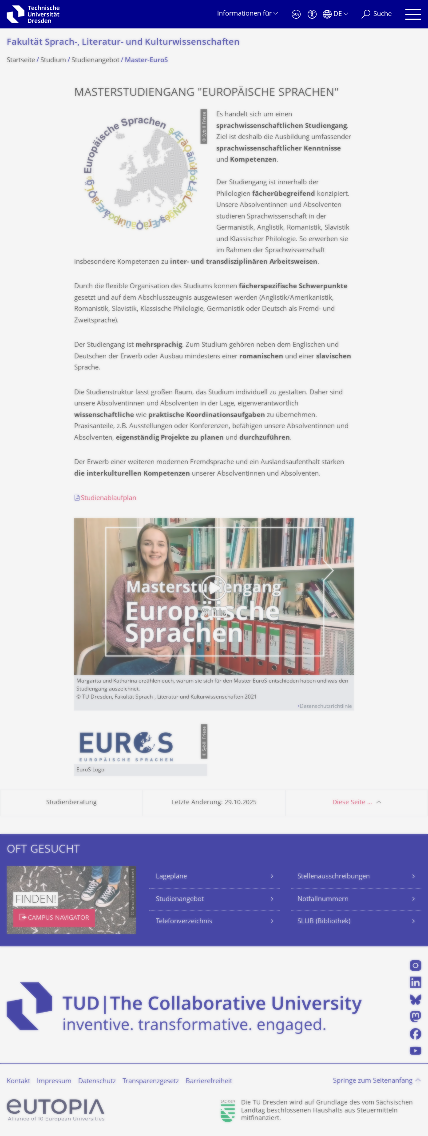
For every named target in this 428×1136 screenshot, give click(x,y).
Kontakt (18, 1081)
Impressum (54, 1081)
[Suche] (376, 14)
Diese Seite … (352, 803)
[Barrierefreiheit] (312, 14)
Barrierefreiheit (209, 1081)
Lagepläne (171, 877)
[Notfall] (296, 14)
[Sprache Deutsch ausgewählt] (335, 14)
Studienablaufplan (108, 498)
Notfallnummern (323, 899)
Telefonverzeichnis (184, 921)
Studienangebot (180, 899)
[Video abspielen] (214, 596)
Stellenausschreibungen (333, 877)
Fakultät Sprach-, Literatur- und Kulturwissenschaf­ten (123, 43)
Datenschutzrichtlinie (326, 706)
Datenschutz (97, 1081)
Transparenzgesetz (151, 1081)
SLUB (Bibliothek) (323, 921)
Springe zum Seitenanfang (372, 1081)
